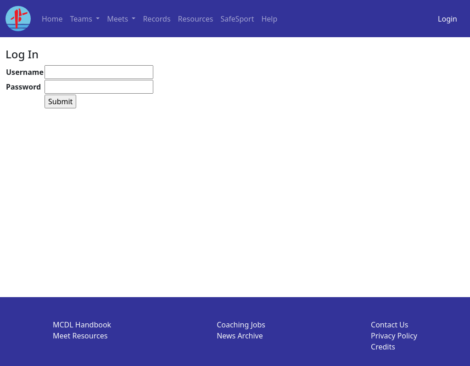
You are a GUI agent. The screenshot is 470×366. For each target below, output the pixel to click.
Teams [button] (82, 19)
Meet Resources (80, 336)
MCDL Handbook (82, 325)
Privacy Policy (394, 336)
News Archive (240, 336)
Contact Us (389, 325)
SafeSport (237, 19)
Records (156, 19)
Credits (383, 347)
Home (52, 19)
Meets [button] (118, 19)
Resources (195, 19)
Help (269, 19)
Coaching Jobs (241, 325)
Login (447, 19)
